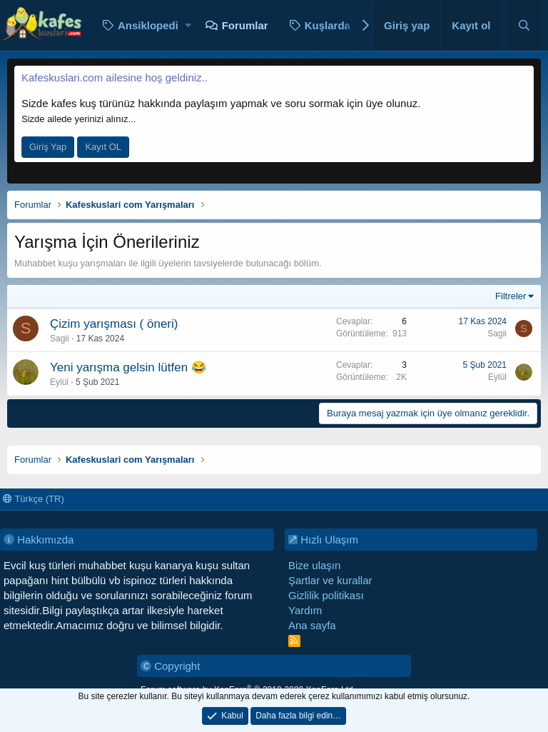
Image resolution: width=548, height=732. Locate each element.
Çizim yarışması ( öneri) (114, 324)
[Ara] (524, 25)
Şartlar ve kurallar (330, 580)
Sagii (59, 339)
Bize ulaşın (314, 565)
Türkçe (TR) (33, 498)
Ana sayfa (312, 625)
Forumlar (245, 25)
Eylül (59, 382)
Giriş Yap (47, 146)
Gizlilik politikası (326, 595)
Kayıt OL (103, 146)
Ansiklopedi (148, 25)
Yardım (305, 610)
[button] (188, 25)
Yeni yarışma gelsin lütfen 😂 (128, 367)
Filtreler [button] (510, 296)
